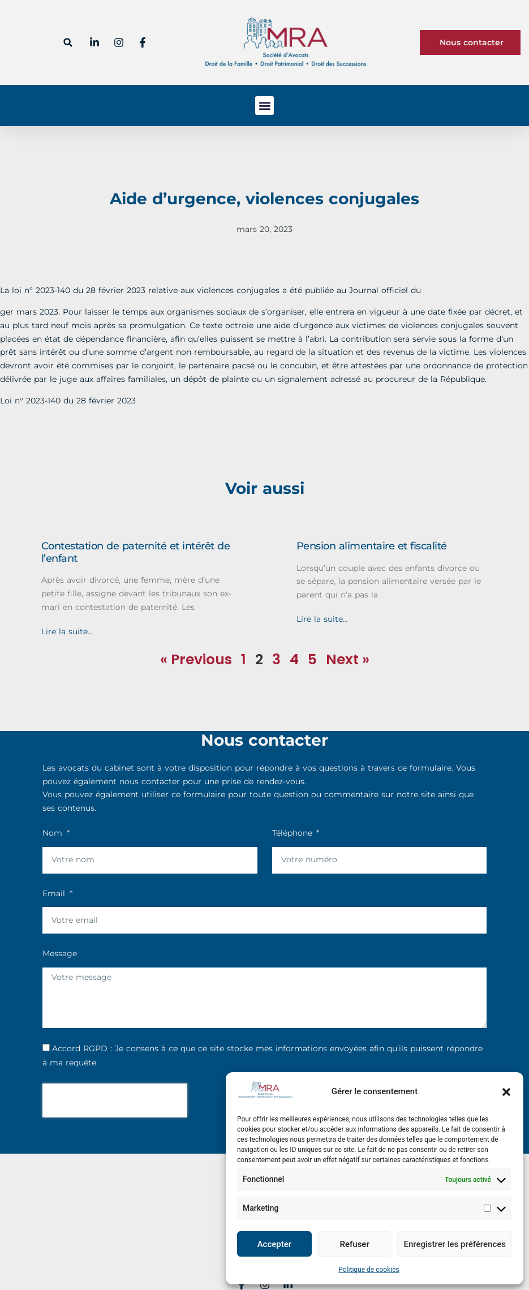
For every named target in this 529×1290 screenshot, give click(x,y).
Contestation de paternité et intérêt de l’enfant (135, 552)
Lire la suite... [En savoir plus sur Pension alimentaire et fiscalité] (322, 619)
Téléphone (293, 833)
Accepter (274, 1244)
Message (59, 953)
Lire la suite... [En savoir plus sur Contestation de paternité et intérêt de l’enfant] (67, 631)
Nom (53, 833)
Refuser (354, 1244)
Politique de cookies (368, 1270)
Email (55, 893)
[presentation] (114, 1100)
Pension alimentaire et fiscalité (371, 546)
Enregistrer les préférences (454, 1244)
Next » (347, 659)
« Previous (196, 659)
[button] (506, 1092)
